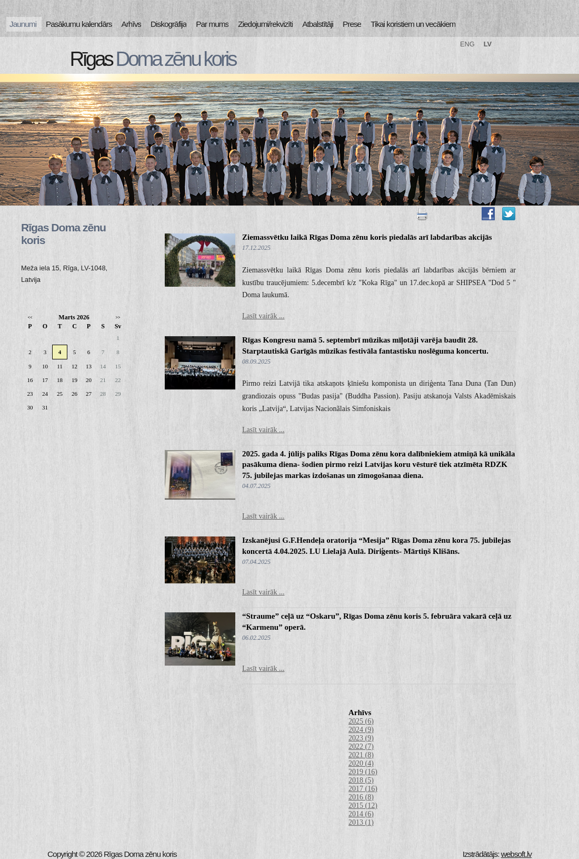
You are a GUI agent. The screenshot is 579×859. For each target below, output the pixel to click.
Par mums (212, 23)
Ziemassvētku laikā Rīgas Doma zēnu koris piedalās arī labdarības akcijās (367, 237)
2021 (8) (361, 755)
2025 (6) (361, 721)
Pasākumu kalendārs (79, 23)
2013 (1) (361, 822)
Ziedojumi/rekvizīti (265, 23)
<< (29, 317)
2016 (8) (361, 797)
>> (117, 317)
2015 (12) (362, 805)
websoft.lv (516, 854)
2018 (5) (361, 780)
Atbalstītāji (317, 23)
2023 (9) (361, 738)
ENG (467, 44)
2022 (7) (361, 746)
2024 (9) (361, 730)
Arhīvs (132, 23)
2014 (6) (361, 814)
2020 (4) (361, 763)
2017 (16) (362, 789)
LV (488, 44)
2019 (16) (362, 772)
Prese (352, 23)
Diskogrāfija (168, 23)
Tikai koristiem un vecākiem (413, 23)
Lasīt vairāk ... (263, 316)
